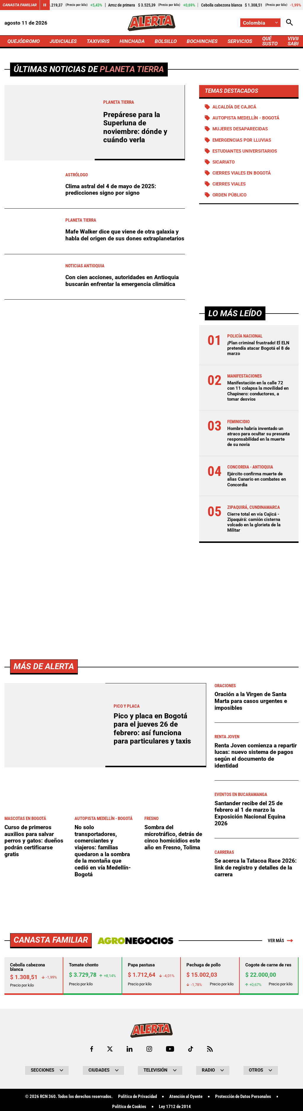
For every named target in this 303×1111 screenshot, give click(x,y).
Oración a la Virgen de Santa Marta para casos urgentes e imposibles (251, 866)
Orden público (229, 195)
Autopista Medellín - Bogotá (245, 118)
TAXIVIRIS (98, 41)
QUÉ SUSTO (270, 41)
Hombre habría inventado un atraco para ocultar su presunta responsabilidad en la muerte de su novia (258, 436)
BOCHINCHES (202, 41)
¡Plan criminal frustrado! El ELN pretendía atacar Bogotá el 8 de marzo (258, 348)
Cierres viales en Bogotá (241, 173)
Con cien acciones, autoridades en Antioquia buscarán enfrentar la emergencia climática (122, 280)
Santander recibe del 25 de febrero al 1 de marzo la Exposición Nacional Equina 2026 (250, 978)
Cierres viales (229, 184)
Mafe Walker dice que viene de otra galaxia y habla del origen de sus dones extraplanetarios (124, 235)
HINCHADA (132, 41)
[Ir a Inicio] (151, 22)
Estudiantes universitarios (244, 151)
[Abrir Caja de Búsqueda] (289, 22)
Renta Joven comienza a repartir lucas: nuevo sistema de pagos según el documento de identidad (256, 920)
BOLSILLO (166, 41)
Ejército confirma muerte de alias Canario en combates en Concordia (256, 479)
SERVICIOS (240, 41)
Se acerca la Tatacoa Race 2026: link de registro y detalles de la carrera (256, 1033)
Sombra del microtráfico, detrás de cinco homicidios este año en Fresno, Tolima (173, 1002)
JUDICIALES (63, 41)
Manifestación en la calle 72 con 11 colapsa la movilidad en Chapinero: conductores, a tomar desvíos (258, 391)
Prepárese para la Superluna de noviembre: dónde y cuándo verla (135, 127)
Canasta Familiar (20, 5)
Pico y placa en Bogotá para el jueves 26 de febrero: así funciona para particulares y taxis (152, 894)
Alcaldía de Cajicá (234, 107)
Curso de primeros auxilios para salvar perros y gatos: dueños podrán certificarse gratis (33, 1006)
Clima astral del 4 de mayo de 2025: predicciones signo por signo (110, 189)
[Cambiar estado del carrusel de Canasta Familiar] (45, 5)
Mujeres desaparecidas (240, 129)
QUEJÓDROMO (23, 41)
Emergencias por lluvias (241, 140)
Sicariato (223, 162)
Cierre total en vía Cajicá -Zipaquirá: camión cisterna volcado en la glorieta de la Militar (254, 522)
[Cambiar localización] (260, 22)
